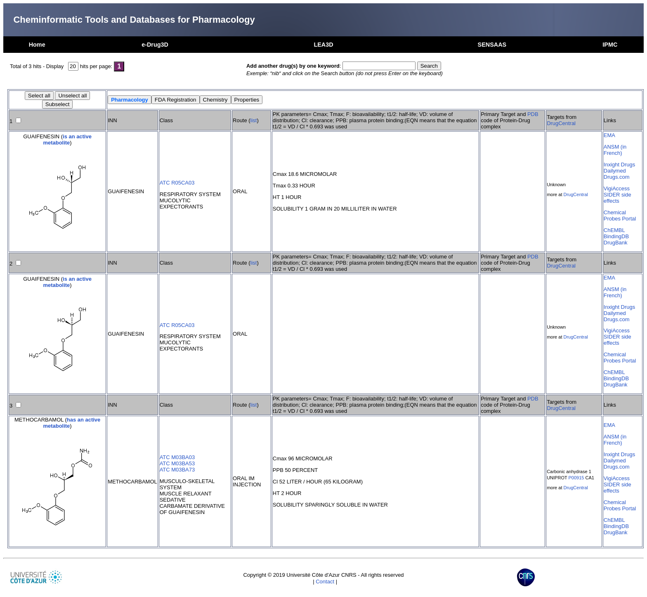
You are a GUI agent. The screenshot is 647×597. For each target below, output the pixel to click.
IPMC (609, 44)
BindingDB (616, 236)
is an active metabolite (67, 139)
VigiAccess (617, 188)
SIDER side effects (617, 198)
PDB (532, 114)
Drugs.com (617, 177)
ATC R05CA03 (177, 183)
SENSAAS (492, 44)
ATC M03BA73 (177, 470)
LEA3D (323, 44)
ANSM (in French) (615, 150)
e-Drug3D (155, 44)
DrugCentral (561, 123)
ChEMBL (614, 230)
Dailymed (615, 171)
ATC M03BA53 (177, 463)
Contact (325, 581)
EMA (609, 135)
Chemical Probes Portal (620, 215)
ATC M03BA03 (177, 457)
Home (37, 44)
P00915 (576, 477)
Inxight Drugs (619, 164)
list (253, 120)
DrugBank (616, 242)
